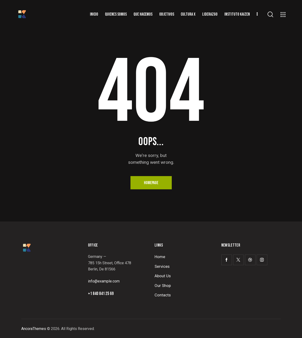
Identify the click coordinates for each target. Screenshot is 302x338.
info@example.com (104, 281)
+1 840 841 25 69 (101, 293)
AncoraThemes (33, 328)
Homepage (151, 182)
